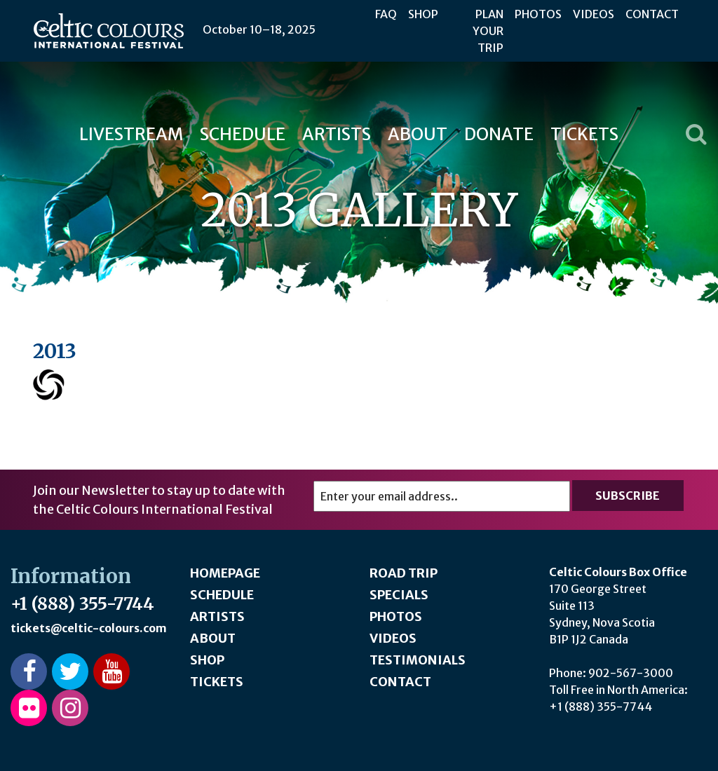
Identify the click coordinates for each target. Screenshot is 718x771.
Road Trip (404, 573)
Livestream (131, 134)
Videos (593, 14)
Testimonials (418, 660)
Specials (399, 595)
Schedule (242, 134)
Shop (423, 14)
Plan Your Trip (488, 31)
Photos (538, 14)
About (417, 134)
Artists (336, 134)
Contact (652, 14)
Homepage (225, 573)
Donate (499, 134)
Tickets (584, 134)
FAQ (386, 14)
